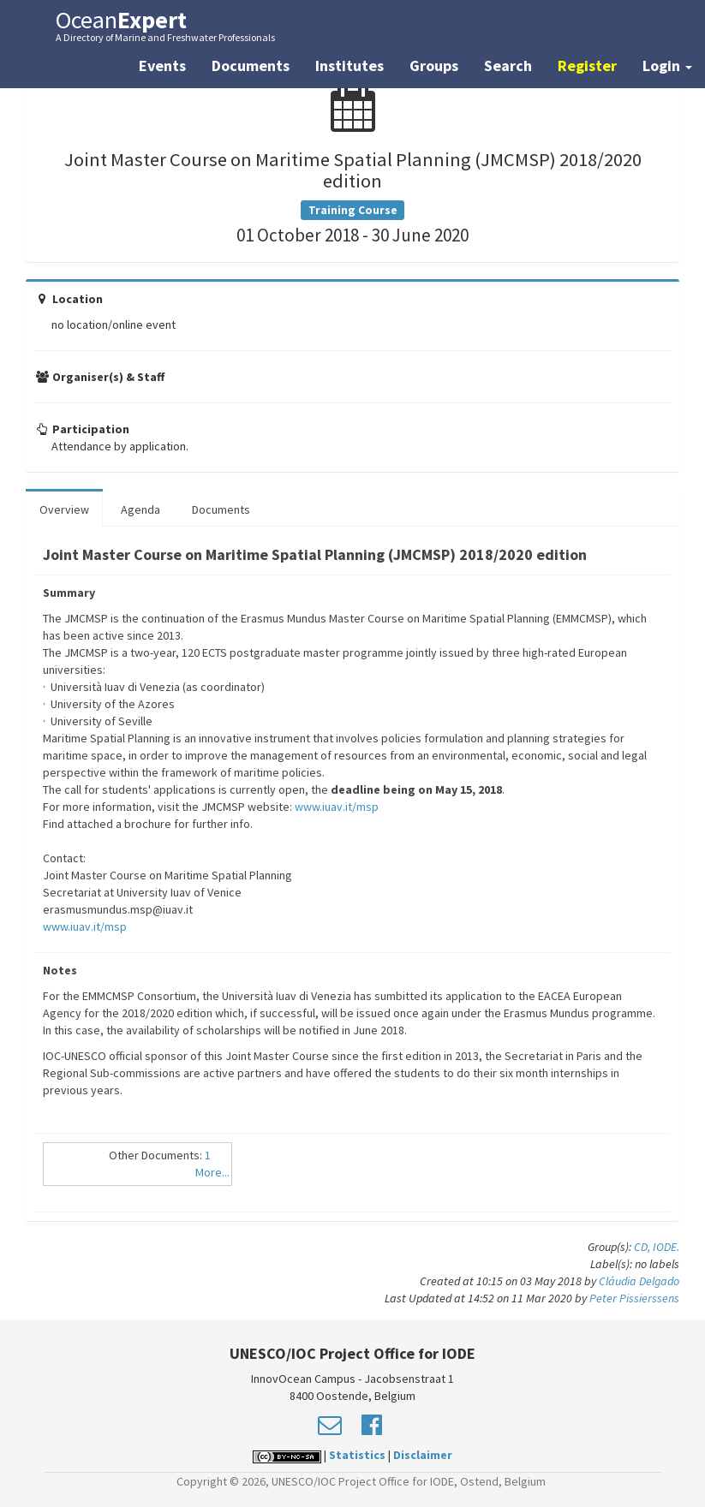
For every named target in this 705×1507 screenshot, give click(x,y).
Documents (251, 65)
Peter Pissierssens (634, 1298)
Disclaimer (422, 1454)
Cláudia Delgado (639, 1281)
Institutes (349, 65)
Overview (64, 509)
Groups (433, 65)
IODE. (666, 1246)
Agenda (140, 509)
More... (212, 1172)
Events (162, 65)
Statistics (357, 1454)
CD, (643, 1246)
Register (587, 65)
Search (508, 65)
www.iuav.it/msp (337, 806)
